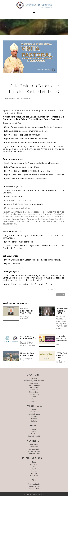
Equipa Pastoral (34, 383)
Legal (34, 480)
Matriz (34, 462)
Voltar (61, 295)
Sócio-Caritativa (34, 444)
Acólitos (34, 429)
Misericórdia (34, 473)
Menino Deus (34, 471)
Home (7, 27)
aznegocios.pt (39, 494)
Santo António (34, 475)
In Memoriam (34, 399)
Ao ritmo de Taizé (34, 449)
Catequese (34, 409)
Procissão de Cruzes (34, 453)
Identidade (34, 378)
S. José (34, 469)
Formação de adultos (34, 414)
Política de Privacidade (34, 486)
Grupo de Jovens (34, 447)
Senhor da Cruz (34, 464)
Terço (34, 466)
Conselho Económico (34, 385)
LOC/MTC (34, 416)
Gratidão (34, 396)
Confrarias (34, 421)
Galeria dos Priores (34, 392)
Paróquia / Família (34, 394)
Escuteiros (34, 418)
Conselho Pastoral (34, 387)
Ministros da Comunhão (34, 436)
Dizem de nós (34, 390)
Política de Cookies (34, 488)
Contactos (34, 401)
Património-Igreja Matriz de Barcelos (34, 380)
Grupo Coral (34, 434)
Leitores (34, 431)
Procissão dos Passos (34, 451)
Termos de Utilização (34, 484)
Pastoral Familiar (34, 412)
